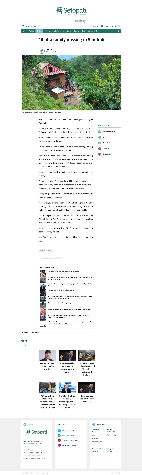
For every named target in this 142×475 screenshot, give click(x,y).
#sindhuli (42, 251)
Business (48, 31)
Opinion (76, 31)
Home (94, 432)
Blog (83, 31)
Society (39, 31)
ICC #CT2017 (111, 432)
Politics (31, 31)
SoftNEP (117, 473)
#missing (49, 251)
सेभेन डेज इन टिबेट (111, 435)
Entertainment (59, 31)
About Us (95, 438)
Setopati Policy (97, 442)
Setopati (49, 49)
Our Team (110, 451)
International (92, 31)
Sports (68, 31)
